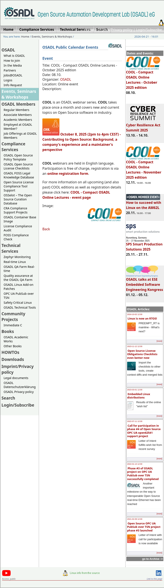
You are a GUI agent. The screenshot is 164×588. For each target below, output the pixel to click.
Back (46, 229)
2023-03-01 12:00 (134, 390)
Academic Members (18, 120)
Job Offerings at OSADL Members (20, 135)
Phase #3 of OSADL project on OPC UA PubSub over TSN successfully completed (143, 473)
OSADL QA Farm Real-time (19, 269)
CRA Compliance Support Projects (15, 210)
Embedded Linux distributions (138, 396)
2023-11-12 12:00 (134, 346)
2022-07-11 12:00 (134, 421)
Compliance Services (13, 146)
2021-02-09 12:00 (134, 519)
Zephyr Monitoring (17, 257)
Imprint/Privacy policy (115, 29)
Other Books (13, 346)
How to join (12, 60)
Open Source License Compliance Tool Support (19, 186)
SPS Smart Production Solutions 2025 (144, 245)
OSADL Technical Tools (20, 307)
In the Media (13, 65)
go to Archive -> (152, 558)
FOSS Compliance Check (16, 237)
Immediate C (13, 325)
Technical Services (10, 248)
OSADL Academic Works (16, 339)
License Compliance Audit (18, 228)
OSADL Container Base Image (20, 219)
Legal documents (16, 378)
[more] (159, 341)
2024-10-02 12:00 (134, 314)
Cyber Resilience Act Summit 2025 (143, 126)
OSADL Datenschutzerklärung (20, 385)
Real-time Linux (15, 262)
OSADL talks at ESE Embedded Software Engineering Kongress (144, 282)
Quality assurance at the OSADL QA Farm (18, 278)
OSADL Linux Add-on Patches (18, 287)
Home (89, 29)
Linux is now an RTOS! (142, 318)
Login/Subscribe (149, 29)
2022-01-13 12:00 (134, 464)
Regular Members (16, 110)
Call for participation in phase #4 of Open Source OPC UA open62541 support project (144, 431)
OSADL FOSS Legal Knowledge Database (19, 175)
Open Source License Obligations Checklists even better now (142, 354)
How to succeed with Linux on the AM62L (143, 203)
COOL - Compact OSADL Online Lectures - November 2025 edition (143, 168)
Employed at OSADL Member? (18, 127)
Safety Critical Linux (18, 303)
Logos (8, 80)
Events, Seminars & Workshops (52, 36)
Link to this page (154, 578)
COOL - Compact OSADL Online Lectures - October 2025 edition (143, 78)
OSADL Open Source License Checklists (18, 166)
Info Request (13, 85)
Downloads (12, 359)
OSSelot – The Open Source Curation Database (18, 199)
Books (7, 331)
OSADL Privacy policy (19, 392)
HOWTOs (10, 352)
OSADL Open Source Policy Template (18, 157)
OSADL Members (18, 104)
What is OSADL (14, 56)
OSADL (8, 50)
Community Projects (13, 316)
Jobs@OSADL (13, 75)
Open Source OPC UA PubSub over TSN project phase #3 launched (143, 526)
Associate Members (18, 115)
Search (8, 398)
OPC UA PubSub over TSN (19, 296)
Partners (10, 70)
